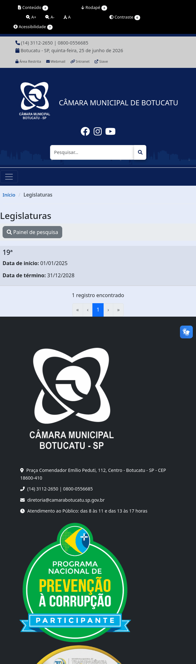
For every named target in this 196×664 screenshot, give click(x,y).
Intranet (80, 61)
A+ (31, 17)
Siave (101, 61)
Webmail (55, 61)
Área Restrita (28, 61)
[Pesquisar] (92, 152)
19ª (8, 252)
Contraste (124, 17)
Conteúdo (33, 7)
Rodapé (94, 7)
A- (50, 17)
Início (9, 194)
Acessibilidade (33, 27)
